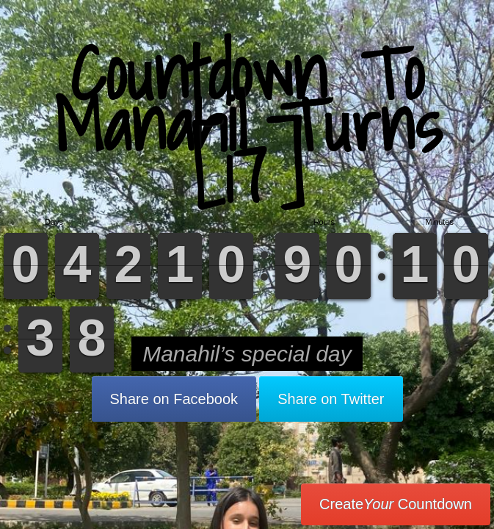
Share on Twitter (330, 399)
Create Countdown (395, 504)
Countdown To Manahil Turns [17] (247, 124)
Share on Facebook (174, 399)
